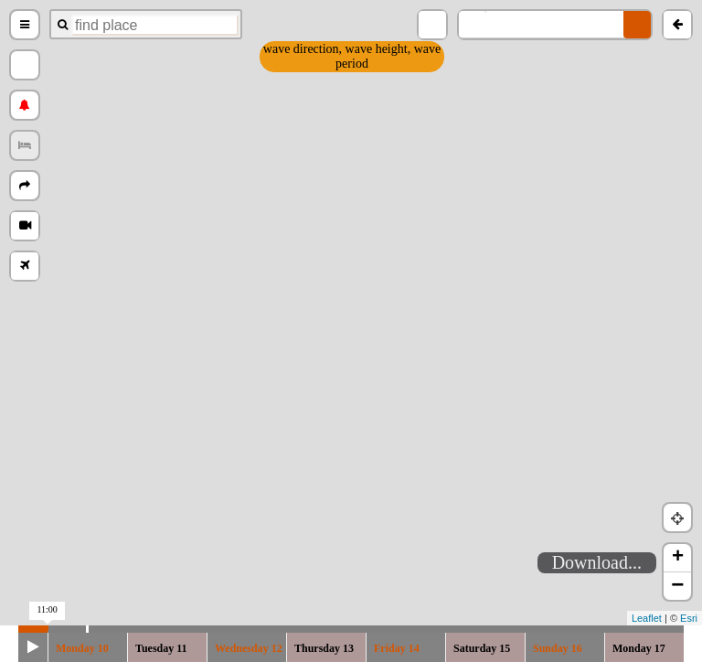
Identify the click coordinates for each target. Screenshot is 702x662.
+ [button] (678, 557)
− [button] (677, 586)
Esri (688, 618)
